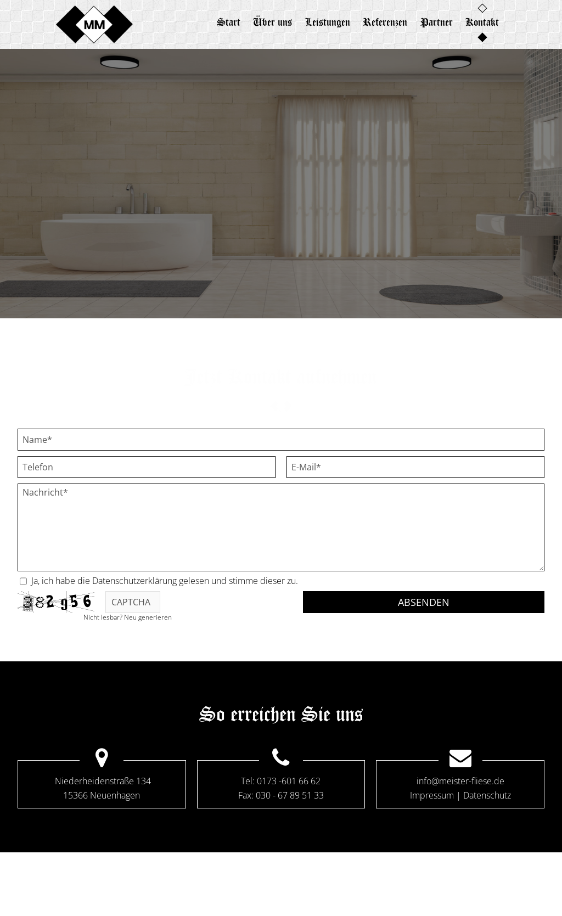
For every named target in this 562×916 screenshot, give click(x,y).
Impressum (432, 795)
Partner (442, 22)
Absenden (423, 602)
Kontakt (491, 22)
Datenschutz (487, 795)
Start (220, 22)
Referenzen (387, 22)
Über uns (267, 22)
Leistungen (326, 22)
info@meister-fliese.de (460, 781)
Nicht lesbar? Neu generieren (127, 617)
